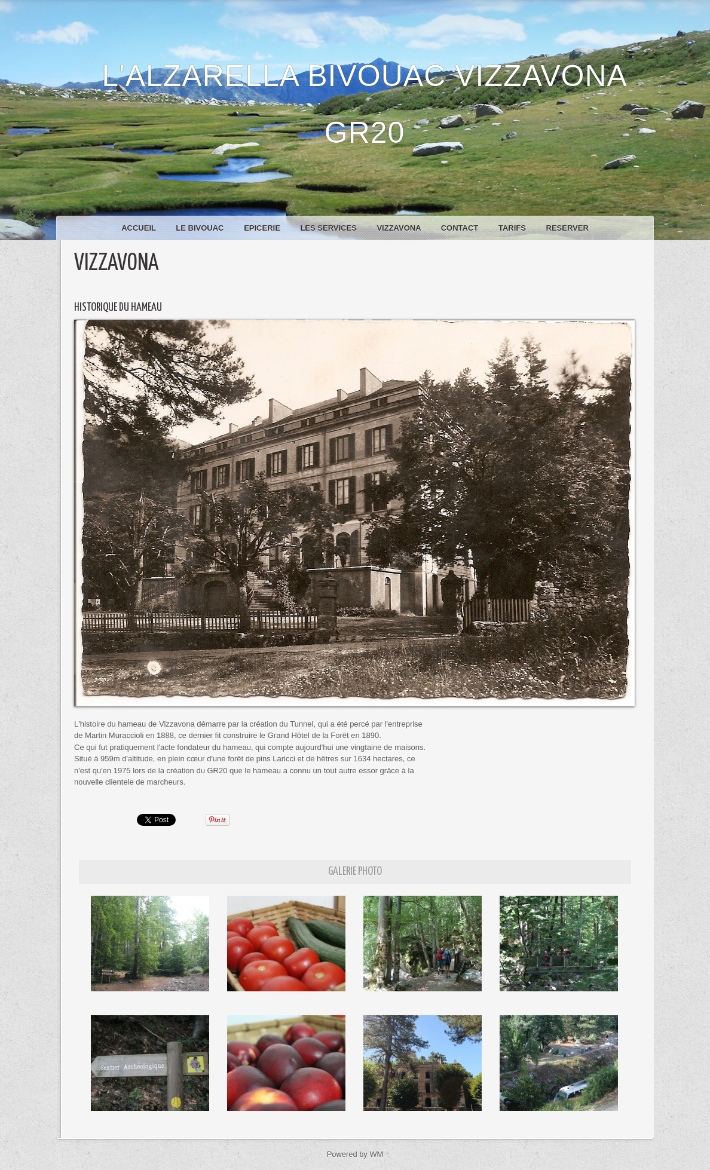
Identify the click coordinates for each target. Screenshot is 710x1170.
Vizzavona (400, 227)
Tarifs (513, 227)
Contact (461, 227)
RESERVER (567, 227)
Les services (329, 227)
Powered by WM (355, 1154)
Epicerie (263, 227)
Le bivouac (201, 227)
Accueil (139, 227)
